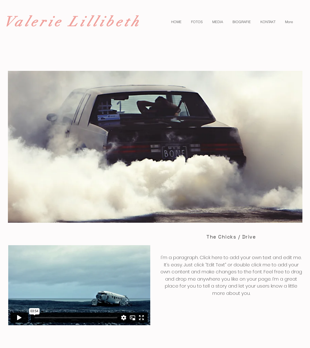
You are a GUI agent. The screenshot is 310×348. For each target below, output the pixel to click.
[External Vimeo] (79, 285)
